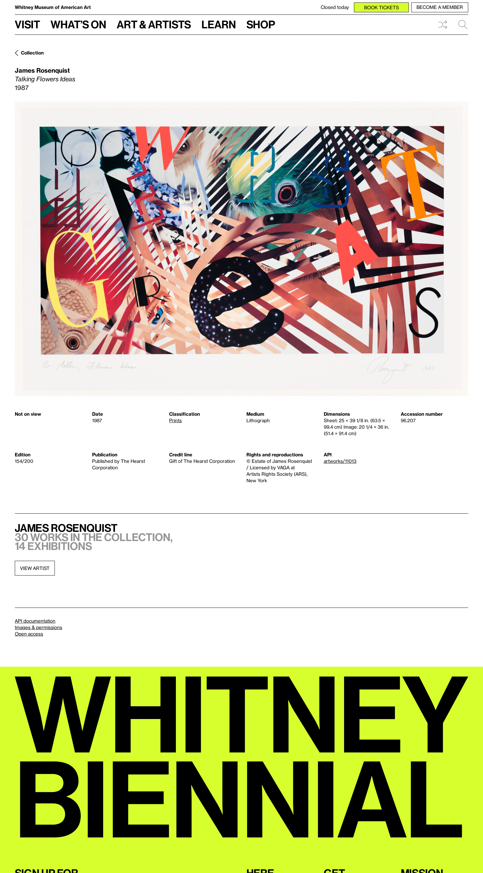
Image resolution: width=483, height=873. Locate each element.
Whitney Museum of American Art (53, 7)
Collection (32, 52)
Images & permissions (38, 627)
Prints (175, 420)
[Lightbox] (241, 249)
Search (463, 25)
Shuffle (443, 25)
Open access (29, 634)
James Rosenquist (42, 70)
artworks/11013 (340, 461)
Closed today (335, 7)
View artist (35, 568)
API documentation (35, 621)
